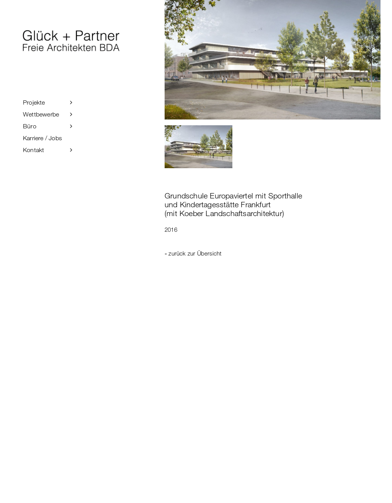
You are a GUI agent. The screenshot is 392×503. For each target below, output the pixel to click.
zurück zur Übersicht (194, 253)
